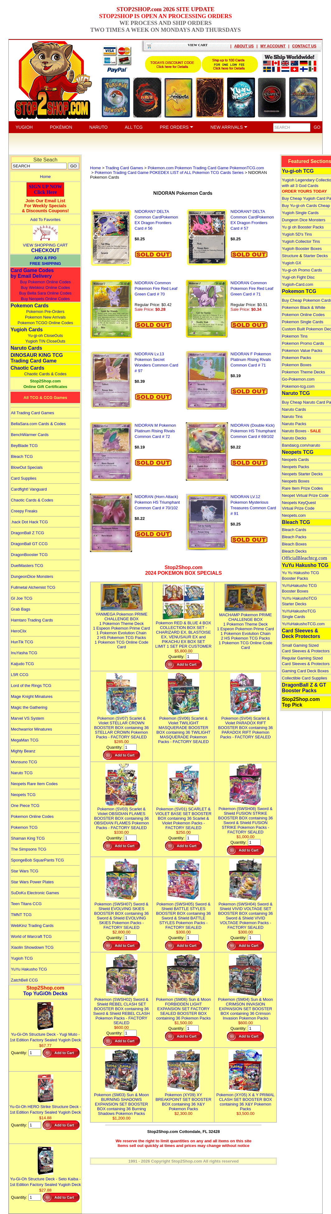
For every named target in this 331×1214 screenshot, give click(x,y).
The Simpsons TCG (28, 849)
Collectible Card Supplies (304, 678)
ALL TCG (134, 127)
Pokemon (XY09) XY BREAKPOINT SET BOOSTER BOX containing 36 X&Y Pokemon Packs (183, 1099)
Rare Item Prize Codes (302, 488)
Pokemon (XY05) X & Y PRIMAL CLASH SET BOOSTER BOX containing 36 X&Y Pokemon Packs (245, 1099)
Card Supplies (23, 478)
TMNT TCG (21, 914)
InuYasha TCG (24, 652)
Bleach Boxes (294, 544)
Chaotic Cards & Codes (45, 374)
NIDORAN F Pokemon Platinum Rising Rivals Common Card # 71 (250, 359)
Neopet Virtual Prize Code (305, 495)
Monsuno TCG (24, 762)
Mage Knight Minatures (32, 696)
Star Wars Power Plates (32, 882)
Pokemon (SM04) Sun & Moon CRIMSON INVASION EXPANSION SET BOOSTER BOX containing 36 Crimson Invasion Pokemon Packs (245, 1006)
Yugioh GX (291, 263)
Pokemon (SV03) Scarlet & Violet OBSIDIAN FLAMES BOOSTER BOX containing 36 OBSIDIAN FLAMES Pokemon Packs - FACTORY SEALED (121, 816)
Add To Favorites (45, 219)
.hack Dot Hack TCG (29, 522)
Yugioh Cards (27, 329)
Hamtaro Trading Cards (32, 620)
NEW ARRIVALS (229, 127)
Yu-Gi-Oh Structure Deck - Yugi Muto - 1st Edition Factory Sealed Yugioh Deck (45, 1034)
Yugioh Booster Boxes (302, 248)
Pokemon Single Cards (302, 321)
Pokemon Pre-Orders (45, 311)
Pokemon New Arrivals (45, 317)
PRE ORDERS (176, 127)
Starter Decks (315, 255)
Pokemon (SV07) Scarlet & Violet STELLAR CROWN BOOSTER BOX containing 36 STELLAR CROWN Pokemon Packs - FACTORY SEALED (121, 725)
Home (45, 176)
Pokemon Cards (30, 305)
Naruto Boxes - (301, 431)
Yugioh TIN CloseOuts (45, 341)
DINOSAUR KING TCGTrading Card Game (37, 358)
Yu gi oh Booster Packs (303, 227)
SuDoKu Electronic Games (35, 892)
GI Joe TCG (21, 598)
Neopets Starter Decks (302, 474)
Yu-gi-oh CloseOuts (45, 335)
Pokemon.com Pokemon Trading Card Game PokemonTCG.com (206, 168)
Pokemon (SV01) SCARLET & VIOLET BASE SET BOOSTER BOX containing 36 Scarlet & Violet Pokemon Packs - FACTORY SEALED (183, 816)
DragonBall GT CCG (29, 543)
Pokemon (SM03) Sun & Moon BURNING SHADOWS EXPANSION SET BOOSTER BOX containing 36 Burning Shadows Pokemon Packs (121, 1102)
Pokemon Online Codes (32, 816)
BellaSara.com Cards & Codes (38, 423)
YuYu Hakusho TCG (29, 969)
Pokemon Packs (296, 357)
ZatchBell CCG (24, 980)
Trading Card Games (124, 168)
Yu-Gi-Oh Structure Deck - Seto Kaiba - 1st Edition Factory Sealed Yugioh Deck (45, 1179)
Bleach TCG (22, 456)
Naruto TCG (22, 772)
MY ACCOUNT (273, 46)
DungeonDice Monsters (32, 576)
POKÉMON (61, 127)
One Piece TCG (25, 805)
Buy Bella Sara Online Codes (45, 293)
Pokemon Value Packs (302, 350)
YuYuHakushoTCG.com (303, 623)
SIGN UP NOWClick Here (45, 189)
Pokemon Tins (294, 336)
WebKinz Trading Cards (32, 925)
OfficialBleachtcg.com (304, 558)
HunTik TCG (22, 642)
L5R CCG (19, 674)
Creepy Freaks (24, 511)
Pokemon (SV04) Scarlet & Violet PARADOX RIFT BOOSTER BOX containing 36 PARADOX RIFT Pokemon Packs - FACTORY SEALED (245, 725)
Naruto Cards (26, 348)
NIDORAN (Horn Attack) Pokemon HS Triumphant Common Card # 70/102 (157, 502)
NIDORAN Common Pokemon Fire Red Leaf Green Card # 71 (251, 288)
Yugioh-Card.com (297, 284)
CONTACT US (304, 46)
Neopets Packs (295, 466)
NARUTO (98, 127)
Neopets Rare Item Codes (34, 783)
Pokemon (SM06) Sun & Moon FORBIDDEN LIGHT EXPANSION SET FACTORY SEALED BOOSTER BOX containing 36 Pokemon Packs (183, 1006)
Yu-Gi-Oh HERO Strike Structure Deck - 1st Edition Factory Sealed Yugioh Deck (45, 1107)
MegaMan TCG (25, 740)
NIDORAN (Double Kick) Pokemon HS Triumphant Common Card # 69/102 (253, 431)
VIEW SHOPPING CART (45, 245)
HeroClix (18, 631)
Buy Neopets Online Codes (45, 298)
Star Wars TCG (24, 871)
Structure (290, 255)
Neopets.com (294, 515)
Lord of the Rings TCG (31, 685)
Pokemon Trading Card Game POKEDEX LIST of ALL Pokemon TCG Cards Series (169, 172)
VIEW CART (198, 45)
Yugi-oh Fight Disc (298, 277)
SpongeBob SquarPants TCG (37, 860)
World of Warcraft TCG (31, 936)
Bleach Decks (294, 551)
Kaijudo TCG (22, 663)
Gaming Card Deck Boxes (305, 671)
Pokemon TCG (24, 827)
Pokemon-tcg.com (298, 386)
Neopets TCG (23, 794)
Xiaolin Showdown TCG (32, 947)
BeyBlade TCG (24, 445)
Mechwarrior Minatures (31, 729)
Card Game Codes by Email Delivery (32, 273)
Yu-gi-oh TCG (298, 171)
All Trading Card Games (32, 412)
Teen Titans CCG (26, 903)
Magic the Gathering (29, 707)
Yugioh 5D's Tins (297, 234)
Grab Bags (20, 609)
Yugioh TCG (22, 958)
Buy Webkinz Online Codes (45, 287)
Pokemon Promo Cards (303, 343)
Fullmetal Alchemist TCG (33, 587)
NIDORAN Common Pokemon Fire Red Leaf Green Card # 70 (156, 288)
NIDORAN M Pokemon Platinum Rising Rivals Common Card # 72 (155, 431)
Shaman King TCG (28, 838)
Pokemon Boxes (296, 364)
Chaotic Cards (27, 368)
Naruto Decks (294, 438)
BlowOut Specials (27, 467)
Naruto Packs (294, 423)
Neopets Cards (295, 459)
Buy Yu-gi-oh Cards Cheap (306, 205)
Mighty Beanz (23, 751)
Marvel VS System (27, 718)
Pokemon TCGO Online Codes (45, 322)
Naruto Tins (292, 416)
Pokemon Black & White (303, 307)
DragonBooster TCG (29, 554)
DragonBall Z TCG (27, 532)
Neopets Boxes (295, 481)
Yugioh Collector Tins (301, 241)
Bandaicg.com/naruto (301, 445)
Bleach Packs (294, 537)
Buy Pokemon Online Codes (45, 282)
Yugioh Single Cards (300, 212)
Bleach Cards (294, 529)
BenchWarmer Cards (30, 434)
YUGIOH (24, 127)
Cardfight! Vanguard (29, 489)
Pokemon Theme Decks (303, 372)
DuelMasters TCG (27, 565)
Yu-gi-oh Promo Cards (302, 270)
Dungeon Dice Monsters (303, 220)
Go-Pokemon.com (298, 379)
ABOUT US (244, 46)
